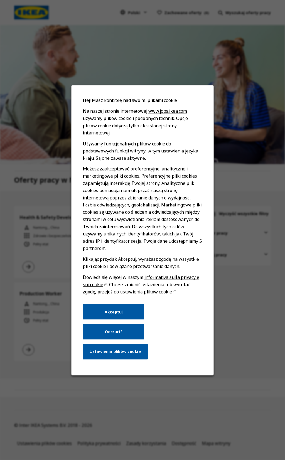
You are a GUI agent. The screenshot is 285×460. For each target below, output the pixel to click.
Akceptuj (114, 320)
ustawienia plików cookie (146, 301)
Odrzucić (114, 339)
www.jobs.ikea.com (166, 128)
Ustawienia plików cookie (116, 358)
